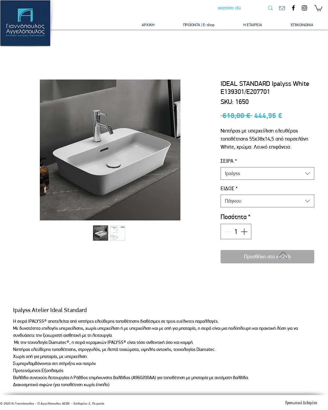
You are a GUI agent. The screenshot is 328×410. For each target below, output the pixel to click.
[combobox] (267, 173)
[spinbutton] (236, 231)
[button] (318, 7)
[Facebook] (293, 7)
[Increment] (244, 231)
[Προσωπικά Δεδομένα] (301, 403)
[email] (282, 8)
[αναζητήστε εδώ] (236, 8)
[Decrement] (227, 231)
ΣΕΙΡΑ (229, 161)
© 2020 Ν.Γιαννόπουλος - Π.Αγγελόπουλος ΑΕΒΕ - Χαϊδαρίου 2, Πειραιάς (52, 403)
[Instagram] (304, 7)
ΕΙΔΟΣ (229, 188)
